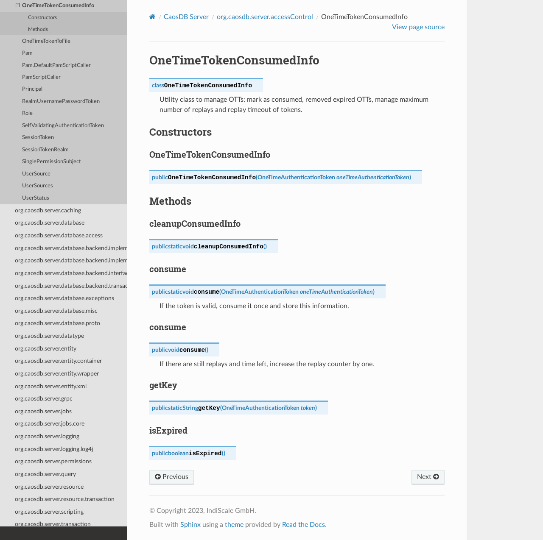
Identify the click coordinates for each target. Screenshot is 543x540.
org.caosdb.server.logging (47, 436)
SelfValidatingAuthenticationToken (63, 125)
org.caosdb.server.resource (49, 487)
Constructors (42, 17)
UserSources (37, 186)
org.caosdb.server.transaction (53, 524)
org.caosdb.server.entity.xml (51, 386)
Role (27, 113)
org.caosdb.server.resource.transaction (65, 499)
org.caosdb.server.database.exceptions (64, 298)
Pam (27, 53)
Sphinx (190, 524)
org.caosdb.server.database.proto (57, 323)
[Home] (152, 16)
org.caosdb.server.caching (48, 210)
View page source (418, 27)
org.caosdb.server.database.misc (56, 311)
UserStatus (35, 198)
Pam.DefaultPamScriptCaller (56, 65)
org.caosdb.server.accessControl (265, 17)
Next (428, 476)
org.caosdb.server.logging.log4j (54, 449)
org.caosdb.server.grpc (44, 398)
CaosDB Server (186, 17)
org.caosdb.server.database (49, 223)
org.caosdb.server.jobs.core (49, 423)
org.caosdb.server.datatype (49, 336)
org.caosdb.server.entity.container (58, 361)
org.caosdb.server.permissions (53, 461)
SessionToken (38, 137)
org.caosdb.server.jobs (43, 411)
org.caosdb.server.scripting (49, 512)
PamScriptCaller (41, 77)
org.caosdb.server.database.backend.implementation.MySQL (71, 248)
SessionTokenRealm (45, 150)
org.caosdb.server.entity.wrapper (57, 373)
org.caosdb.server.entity (45, 348)
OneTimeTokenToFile (46, 41)
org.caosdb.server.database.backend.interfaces (71, 273)
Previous (171, 476)
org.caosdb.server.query (45, 474)
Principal (32, 89)
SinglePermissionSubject (51, 161)
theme (234, 524)
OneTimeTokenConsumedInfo (55, 6)
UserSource (36, 174)
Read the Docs (303, 524)
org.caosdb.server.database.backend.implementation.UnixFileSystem (71, 260)
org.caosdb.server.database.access (59, 235)
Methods (38, 29)
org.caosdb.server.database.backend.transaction (71, 286)
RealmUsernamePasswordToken (61, 101)
